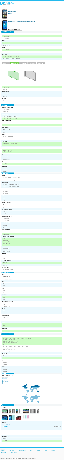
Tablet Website (14, 452)
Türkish (38, 450)
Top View (23, 63)
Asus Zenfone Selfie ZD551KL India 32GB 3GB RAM (21, 21)
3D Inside (32, 63)
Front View (41, 63)
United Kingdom (22, 450)
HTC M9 (10, 13)
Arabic (45, 450)
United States (11, 450)
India (31, 450)
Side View (5, 63)
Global (2, 450)
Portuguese (3, 452)
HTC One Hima (12, 11)
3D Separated (14, 63)
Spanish (53, 450)
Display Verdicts (6, 424)
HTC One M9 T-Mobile (14, 10)
